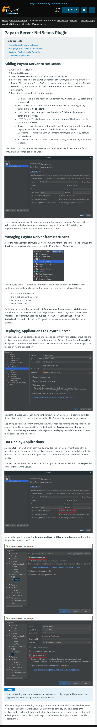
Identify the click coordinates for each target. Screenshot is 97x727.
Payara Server (39, 23)
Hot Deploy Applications (19, 55)
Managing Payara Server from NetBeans (26, 48)
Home (5, 20)
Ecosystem (62, 20)
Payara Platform (18, 20)
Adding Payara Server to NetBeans (23, 45)
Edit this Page (88, 20)
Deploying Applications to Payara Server (26, 52)
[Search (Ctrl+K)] (84, 10)
